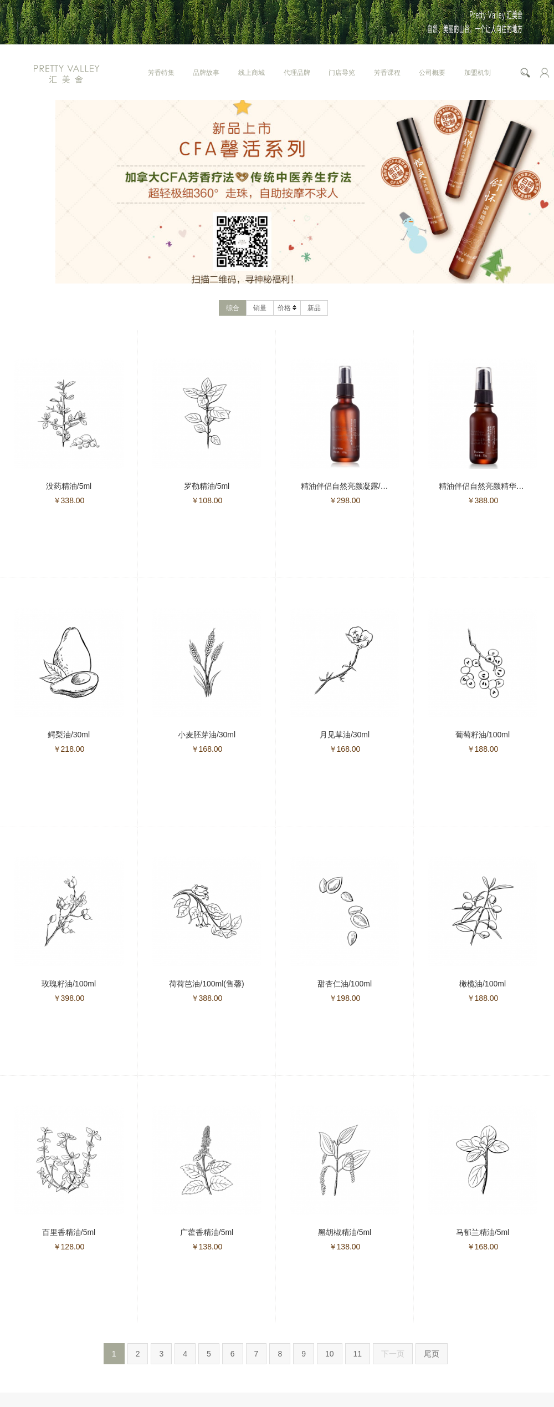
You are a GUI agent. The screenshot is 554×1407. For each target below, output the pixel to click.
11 (357, 1353)
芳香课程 (387, 72)
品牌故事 (206, 72)
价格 (287, 308)
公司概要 (432, 72)
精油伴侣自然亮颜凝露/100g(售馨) (359, 486)
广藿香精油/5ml (206, 1232)
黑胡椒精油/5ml (344, 1232)
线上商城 (251, 72)
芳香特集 (161, 72)
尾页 (431, 1353)
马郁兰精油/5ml (482, 1232)
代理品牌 (297, 72)
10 (329, 1353)
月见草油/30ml (345, 734)
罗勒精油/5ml (206, 486)
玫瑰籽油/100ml (69, 983)
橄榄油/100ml (482, 983)
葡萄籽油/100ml (482, 734)
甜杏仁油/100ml (344, 983)
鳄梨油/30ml (69, 734)
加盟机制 (477, 72)
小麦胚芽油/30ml (206, 734)
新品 (314, 308)
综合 (232, 308)
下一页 (392, 1353)
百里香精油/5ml (68, 1232)
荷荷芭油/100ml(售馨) (206, 983)
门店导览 (342, 72)
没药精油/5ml (68, 486)
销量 (259, 308)
